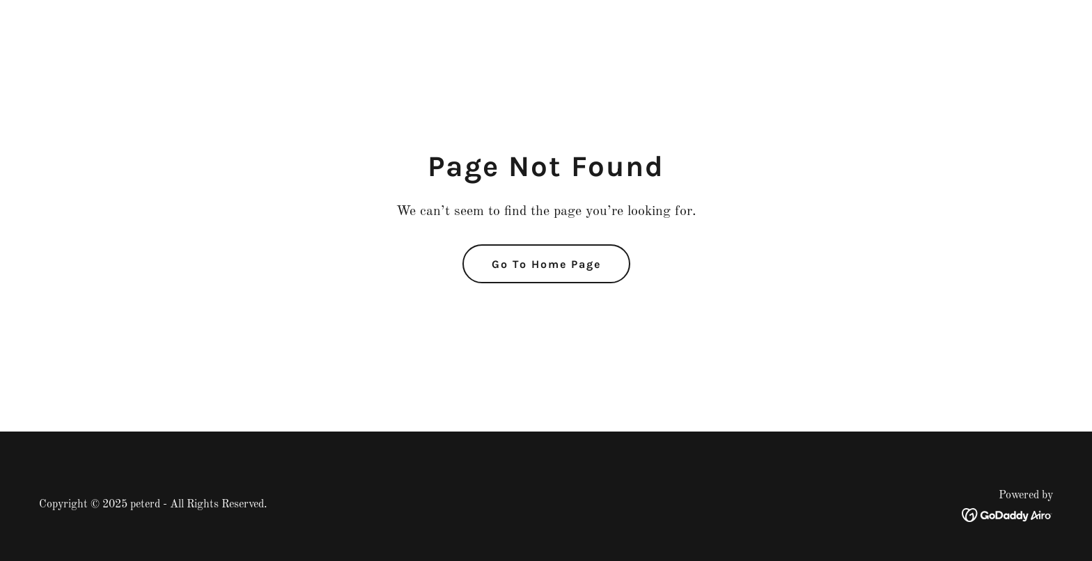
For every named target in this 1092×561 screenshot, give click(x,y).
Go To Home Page (546, 264)
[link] (1007, 514)
